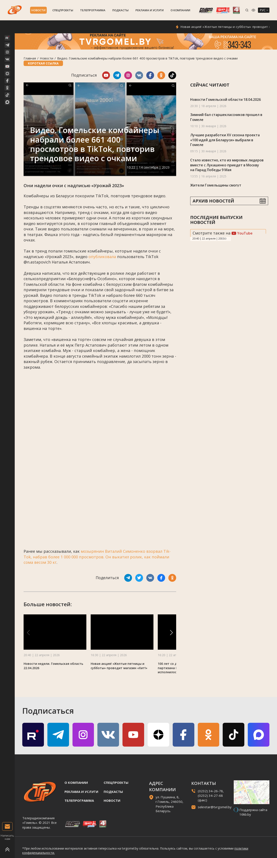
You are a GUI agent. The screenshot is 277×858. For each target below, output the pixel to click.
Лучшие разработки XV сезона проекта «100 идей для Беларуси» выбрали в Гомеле (225, 140)
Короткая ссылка (43, 63)
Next (225, 239)
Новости (38, 10)
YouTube (242, 233)
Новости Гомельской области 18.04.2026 (225, 99)
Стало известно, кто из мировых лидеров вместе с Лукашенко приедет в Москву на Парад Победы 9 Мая (227, 165)
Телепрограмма (92, 10)
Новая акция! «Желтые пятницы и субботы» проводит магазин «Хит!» (119, 666)
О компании (180, 10)
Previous (222, 239)
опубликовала (102, 256)
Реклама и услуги (149, 10)
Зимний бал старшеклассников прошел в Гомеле (226, 117)
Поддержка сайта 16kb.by (253, 812)
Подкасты (120, 10)
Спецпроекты (62, 10)
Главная (30, 58)
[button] (171, 632)
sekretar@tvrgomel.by (215, 807)
